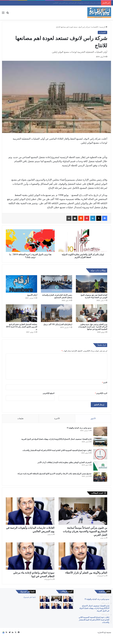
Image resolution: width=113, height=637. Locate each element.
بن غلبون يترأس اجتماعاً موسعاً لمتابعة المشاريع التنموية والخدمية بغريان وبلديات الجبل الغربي (65, 3)
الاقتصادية (94, 27)
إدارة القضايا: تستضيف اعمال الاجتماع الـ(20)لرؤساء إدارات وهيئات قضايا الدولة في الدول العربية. (56, 439)
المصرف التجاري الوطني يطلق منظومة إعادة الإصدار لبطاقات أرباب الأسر (64, 462)
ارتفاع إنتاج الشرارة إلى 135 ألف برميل (57, 324)
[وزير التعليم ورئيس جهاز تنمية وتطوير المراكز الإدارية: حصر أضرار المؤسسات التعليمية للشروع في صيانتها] (91, 313)
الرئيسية (103, 27)
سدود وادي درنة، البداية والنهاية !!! (79, 428)
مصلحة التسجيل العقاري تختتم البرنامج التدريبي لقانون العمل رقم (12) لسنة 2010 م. (21, 326)
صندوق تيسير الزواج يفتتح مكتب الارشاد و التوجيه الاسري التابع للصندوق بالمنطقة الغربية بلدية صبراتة (54, 474)
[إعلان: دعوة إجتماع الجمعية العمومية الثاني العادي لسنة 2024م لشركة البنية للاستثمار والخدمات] (100, 454)
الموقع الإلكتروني (48, 393)
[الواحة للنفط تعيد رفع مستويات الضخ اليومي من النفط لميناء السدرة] (91, 284)
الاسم (104, 382)
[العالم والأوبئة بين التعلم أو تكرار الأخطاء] (83, 556)
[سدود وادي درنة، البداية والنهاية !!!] (100, 431)
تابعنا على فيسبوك (29, 597)
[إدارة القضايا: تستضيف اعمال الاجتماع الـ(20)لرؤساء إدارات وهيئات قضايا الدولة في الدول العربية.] (100, 442)
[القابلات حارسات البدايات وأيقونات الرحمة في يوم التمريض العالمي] (30, 511)
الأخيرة (57, 418)
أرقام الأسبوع (32, 295)
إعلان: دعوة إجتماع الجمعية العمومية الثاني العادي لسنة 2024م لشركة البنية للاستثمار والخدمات (56, 450)
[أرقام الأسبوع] (21, 284)
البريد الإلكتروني (101, 393)
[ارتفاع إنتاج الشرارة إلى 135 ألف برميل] (56, 313)
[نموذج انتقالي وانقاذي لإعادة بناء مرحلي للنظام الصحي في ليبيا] (30, 556)
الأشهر (93, 418)
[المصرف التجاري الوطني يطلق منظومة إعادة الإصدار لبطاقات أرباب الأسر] (100, 466)
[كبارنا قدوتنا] (45, 606)
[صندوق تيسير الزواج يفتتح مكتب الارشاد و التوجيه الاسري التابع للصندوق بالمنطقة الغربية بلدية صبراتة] (100, 477)
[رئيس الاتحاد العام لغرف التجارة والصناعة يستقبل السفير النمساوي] (56, 284)
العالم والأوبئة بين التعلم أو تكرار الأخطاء (86, 572)
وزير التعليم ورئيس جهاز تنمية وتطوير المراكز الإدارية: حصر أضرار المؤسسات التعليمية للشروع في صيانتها (92, 326)
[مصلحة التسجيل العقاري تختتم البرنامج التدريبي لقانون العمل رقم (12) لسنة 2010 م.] (21, 313)
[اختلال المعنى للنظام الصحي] (68, 599)
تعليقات (20, 418)
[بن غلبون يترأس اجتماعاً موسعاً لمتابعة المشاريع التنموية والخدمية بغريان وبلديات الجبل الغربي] (83, 511)
